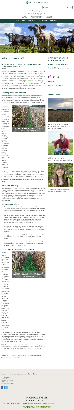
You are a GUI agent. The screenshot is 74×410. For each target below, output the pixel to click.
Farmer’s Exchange (13, 357)
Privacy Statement (39, 403)
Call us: (8, 403)
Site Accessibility (49, 403)
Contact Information (21, 403)
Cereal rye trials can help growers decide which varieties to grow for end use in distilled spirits (59, 126)
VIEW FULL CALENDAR (55, 86)
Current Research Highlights (58, 64)
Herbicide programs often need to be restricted (17, 242)
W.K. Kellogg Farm (37, 13)
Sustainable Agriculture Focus (58, 68)
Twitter (6, 387)
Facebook (3, 387)
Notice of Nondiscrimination (46, 406)
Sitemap (30, 403)
